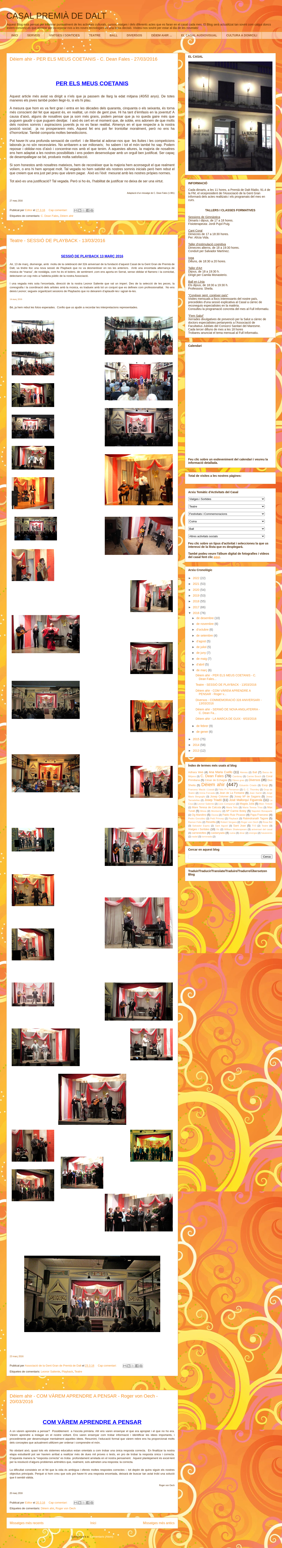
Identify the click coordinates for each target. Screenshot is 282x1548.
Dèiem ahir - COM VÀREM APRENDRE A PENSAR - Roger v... (223, 692)
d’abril (200, 664)
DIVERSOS (134, 35)
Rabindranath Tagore (255, 818)
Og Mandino (199, 814)
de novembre (205, 623)
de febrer (202, 726)
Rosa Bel (267, 822)
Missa (203, 811)
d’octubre (202, 629)
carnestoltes (199, 832)
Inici (93, 1523)
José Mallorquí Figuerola (245, 800)
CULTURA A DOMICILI (241, 35)
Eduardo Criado (248, 785)
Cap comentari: (58, 210)
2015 (196, 739)
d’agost (201, 641)
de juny (201, 652)
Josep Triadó (213, 800)
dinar (242, 833)
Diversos (254, 780)
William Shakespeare (235, 829)
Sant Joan (239, 825)
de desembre (205, 618)
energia (253, 833)
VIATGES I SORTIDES (64, 35)
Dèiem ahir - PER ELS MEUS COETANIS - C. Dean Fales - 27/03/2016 (83, 59)
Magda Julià (247, 803)
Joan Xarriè (255, 793)
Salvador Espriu (201, 825)
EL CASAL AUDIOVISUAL (199, 35)
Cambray (237, 776)
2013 (196, 750)
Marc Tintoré (265, 804)
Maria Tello (232, 807)
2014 (196, 745)
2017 (196, 607)
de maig (202, 658)
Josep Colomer (219, 796)
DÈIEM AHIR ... (161, 35)
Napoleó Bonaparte (262, 811)
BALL (114, 35)
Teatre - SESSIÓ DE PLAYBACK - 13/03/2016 (57, 240)
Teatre (78, 1371)
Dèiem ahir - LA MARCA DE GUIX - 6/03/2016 (226, 718)
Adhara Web (195, 772)
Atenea (244, 772)
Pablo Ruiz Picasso (234, 814)
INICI (14, 35)
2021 (196, 583)
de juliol (201, 647)
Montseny (216, 811)
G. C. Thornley (251, 789)
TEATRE (95, 35)
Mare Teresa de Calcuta (206, 807)
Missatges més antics (158, 1523)
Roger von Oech (66, 1508)
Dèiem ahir (67, 215)
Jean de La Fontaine (232, 792)
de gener (202, 731)
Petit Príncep (217, 818)
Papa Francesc (259, 814)
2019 (196, 595)
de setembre (205, 635)
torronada (207, 836)
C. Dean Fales (49, 215)
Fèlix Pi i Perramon (228, 789)
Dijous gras (238, 780)
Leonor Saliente (50, 1371)
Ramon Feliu (195, 822)
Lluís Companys (226, 804)
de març (202, 670)
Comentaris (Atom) (101, 1536)
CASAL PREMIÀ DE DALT (56, 15)
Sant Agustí (221, 825)
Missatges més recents (27, 1523)
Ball (254, 772)
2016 (196, 613)
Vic (217, 829)
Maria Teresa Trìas (252, 807)
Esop (265, 785)
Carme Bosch (254, 776)
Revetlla (211, 822)
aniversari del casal (261, 829)
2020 (196, 589)
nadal (194, 836)
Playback (67, 1371)
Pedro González (196, 818)
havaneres (266, 833)
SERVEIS (33, 35)
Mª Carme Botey (236, 811)
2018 (196, 601)
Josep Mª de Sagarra (247, 796)
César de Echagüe (216, 780)
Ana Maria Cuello (220, 772)
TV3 (254, 825)
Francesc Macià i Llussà (201, 789)
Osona (214, 815)
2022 (196, 578)
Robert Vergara (229, 822)
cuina (232, 833)
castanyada (218, 832)
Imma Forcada (207, 793)
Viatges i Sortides (199, 829)
